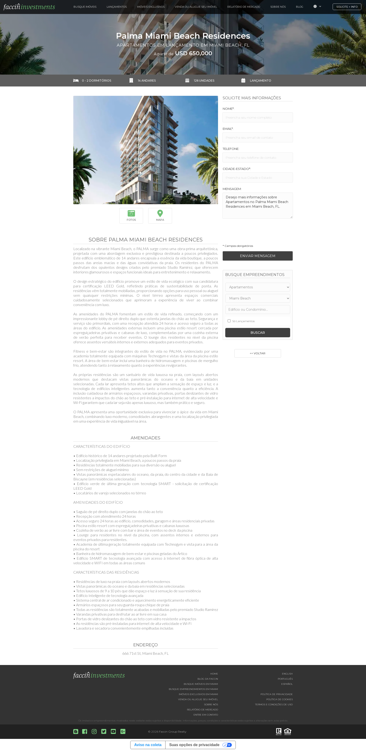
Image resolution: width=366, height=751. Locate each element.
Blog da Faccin (207, 678)
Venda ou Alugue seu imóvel (198, 699)
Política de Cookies (279, 699)
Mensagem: (232, 189)
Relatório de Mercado (243, 6)
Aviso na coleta (148, 745)
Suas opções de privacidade (194, 745)
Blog (299, 6)
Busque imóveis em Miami (201, 684)
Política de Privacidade (276, 694)
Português (285, 678)
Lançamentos (117, 6)
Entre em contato (206, 714)
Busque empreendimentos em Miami (193, 689)
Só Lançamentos (243, 321)
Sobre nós (211, 704)
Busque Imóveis (85, 6)
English (287, 673)
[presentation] (258, 233)
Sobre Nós (278, 6)
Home (214, 673)
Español (287, 684)
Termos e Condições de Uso (274, 704)
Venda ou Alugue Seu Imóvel (196, 6)
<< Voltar (257, 353)
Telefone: (231, 149)
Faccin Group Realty (173, 731)
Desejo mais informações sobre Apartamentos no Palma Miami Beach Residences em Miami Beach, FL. (258, 205)
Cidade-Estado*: (237, 169)
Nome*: (228, 108)
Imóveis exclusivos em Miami (198, 694)
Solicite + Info (347, 6)
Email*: (228, 129)
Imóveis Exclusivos (151, 6)
